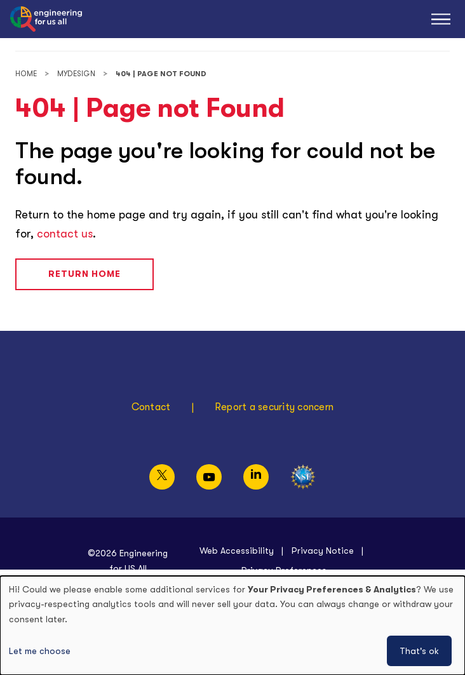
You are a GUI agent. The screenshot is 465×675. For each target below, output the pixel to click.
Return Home (84, 274)
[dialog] (232, 625)
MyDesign (76, 74)
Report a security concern (274, 407)
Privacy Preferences (284, 570)
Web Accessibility (236, 550)
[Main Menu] (441, 19)
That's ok (419, 651)
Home (26, 74)
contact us (65, 233)
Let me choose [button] (40, 651)
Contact (151, 407)
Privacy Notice (323, 550)
